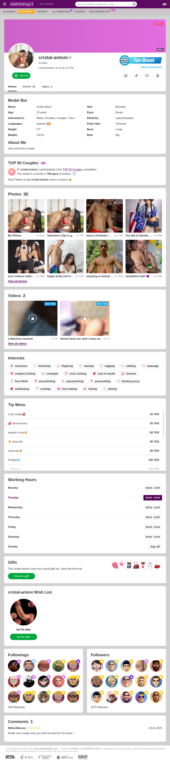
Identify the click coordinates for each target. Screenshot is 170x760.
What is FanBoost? (151, 67)
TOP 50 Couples (72, 169)
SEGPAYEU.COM (91, 749)
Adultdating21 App (100, 11)
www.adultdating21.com (46, 748)
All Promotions (62, 11)
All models (9, 11)
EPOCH (75, 749)
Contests (79, 11)
